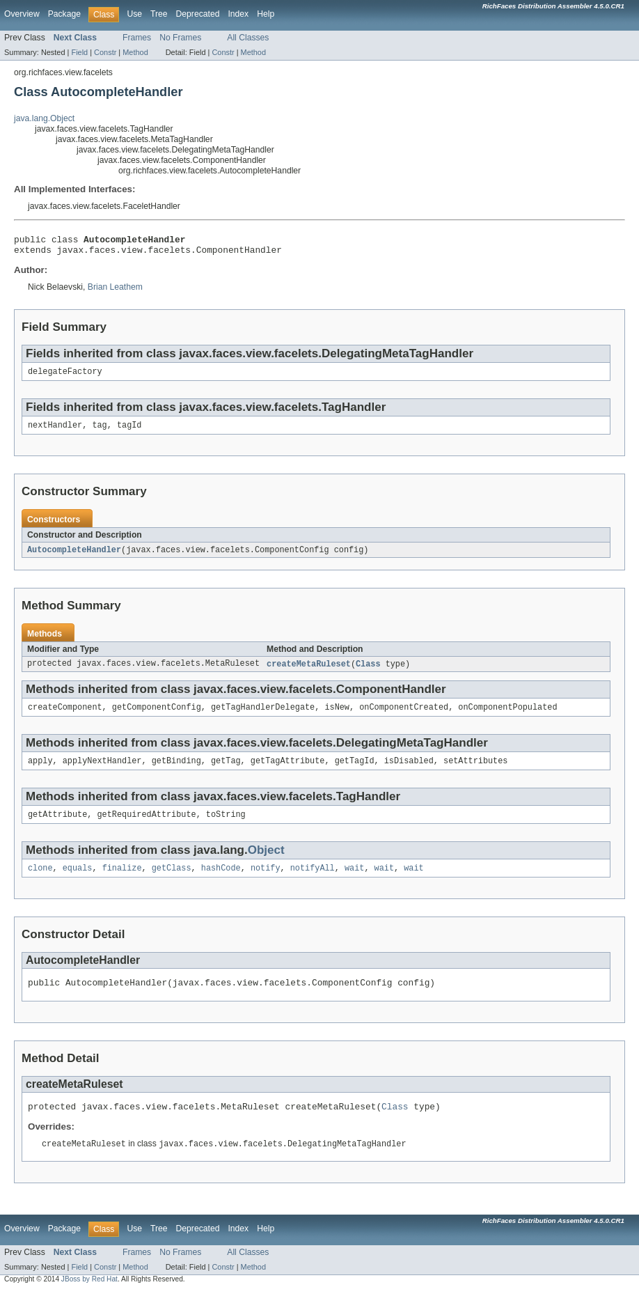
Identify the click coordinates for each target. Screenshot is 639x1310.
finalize (122, 881)
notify (266, 881)
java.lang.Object (44, 118)
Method (135, 52)
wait (354, 881)
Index (238, 14)
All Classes (248, 37)
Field (79, 52)
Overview (22, 14)
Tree (159, 14)
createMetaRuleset (309, 672)
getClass (171, 881)
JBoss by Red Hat (89, 1298)
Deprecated (198, 14)
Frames (137, 37)
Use (134, 14)
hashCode (221, 881)
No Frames (180, 37)
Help (265, 14)
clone (40, 881)
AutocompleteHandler (74, 557)
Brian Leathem (115, 291)
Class (368, 672)
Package (64, 14)
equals (78, 881)
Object (266, 862)
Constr (105, 52)
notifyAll (312, 881)
